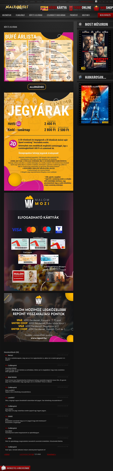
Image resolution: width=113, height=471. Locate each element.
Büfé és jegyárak (35, 15)
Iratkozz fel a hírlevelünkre (18, 468)
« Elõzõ (6, 454)
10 (33, 454)
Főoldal (20, 1)
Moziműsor (6, 15)
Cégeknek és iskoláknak (56, 15)
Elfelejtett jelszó (74, 1)
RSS (111, 1)
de (107, 1)
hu (100, 1)
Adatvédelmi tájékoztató (50, 1)
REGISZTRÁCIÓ (62, 1)
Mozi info (86, 15)
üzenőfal (32, 1)
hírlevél (39, 1)
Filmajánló (20, 15)
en (103, 1)
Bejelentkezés (105, 15)
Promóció (74, 15)
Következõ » (51, 454)
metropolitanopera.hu (87, 1)
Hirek (26, 1)
